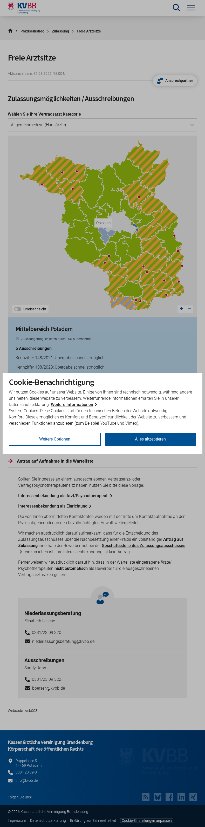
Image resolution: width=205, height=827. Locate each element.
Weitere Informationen (72, 404)
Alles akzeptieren (150, 439)
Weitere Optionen (54, 439)
